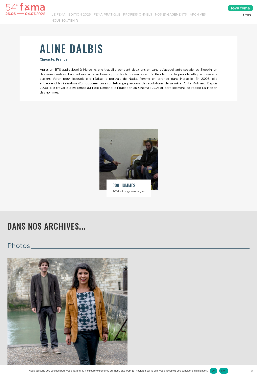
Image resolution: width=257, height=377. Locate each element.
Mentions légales (128, 364)
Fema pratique (107, 14)
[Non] (252, 371)
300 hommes (124, 185)
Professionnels (137, 14)
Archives (198, 14)
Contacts (15, 356)
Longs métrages (133, 191)
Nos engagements (171, 14)
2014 (116, 191)
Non (223, 370)
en (249, 15)
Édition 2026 (79, 14)
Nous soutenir (64, 20)
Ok (213, 370)
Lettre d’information (49, 356)
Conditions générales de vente (165, 364)
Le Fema (58, 14)
